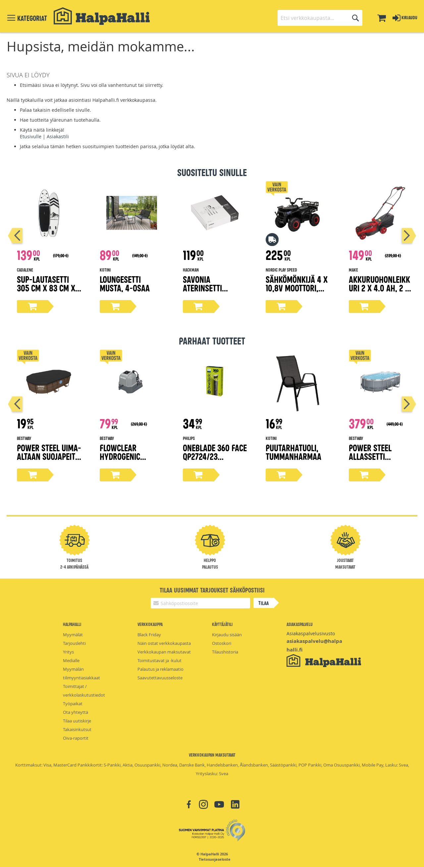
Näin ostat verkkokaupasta (164, 643)
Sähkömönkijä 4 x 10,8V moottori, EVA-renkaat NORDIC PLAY (297, 292)
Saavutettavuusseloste (160, 678)
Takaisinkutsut (77, 729)
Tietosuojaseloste (215, 859)
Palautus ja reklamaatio (160, 669)
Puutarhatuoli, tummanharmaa (293, 452)
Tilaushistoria (225, 652)
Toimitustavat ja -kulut (159, 660)
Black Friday (149, 635)
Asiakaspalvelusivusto (311, 633)
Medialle (71, 660)
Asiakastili (58, 136)
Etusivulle (30, 136)
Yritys (68, 652)
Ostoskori (221, 643)
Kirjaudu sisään (227, 635)
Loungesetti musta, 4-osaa (125, 283)
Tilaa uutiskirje (77, 721)
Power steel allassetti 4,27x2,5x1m (370, 456)
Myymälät (73, 635)
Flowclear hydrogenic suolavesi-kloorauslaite (124, 460)
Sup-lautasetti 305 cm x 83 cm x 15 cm (46, 287)
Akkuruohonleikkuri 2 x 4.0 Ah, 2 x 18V (379, 287)
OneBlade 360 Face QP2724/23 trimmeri (215, 456)
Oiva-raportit (75, 738)
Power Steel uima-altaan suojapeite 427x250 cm (49, 456)
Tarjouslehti (74, 643)
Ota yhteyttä (75, 712)
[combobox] (320, 18)
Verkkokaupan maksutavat (164, 652)
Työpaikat (72, 704)
